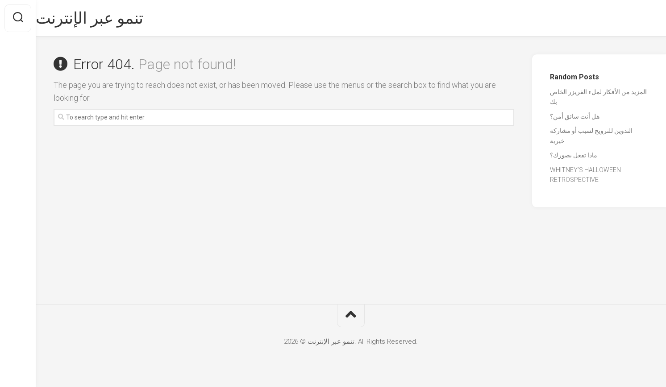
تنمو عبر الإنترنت (107, 18)
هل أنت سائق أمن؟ (574, 116)
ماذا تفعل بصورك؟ (573, 155)
